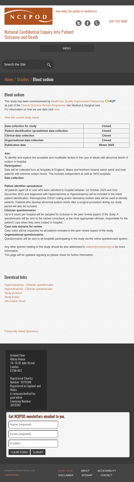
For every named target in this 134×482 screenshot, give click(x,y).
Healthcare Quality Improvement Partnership (83, 101)
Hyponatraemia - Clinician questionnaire (28, 289)
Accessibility (107, 470)
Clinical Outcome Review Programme (43, 105)
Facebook (88, 23)
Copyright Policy (11, 474)
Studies (23, 79)
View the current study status (21, 117)
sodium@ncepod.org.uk (100, 246)
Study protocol (13, 293)
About (85, 470)
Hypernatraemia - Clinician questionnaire (28, 284)
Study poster (12, 297)
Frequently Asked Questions (21, 331)
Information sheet (14, 301)
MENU (67, 48)
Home (8, 79)
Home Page (65, 470)
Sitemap (87, 475)
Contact (106, 475)
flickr (97, 23)
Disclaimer (65, 475)
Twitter (79, 23)
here (57, 109)
